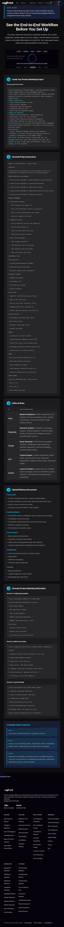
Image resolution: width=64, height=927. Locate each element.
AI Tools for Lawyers (38, 851)
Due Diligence (22, 840)
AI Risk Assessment (24, 907)
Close (2, 774)
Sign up (58, 3)
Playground (32, 3)
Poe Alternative (8, 912)
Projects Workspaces (53, 822)
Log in (51, 3)
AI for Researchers (38, 855)
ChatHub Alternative (9, 897)
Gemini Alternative (9, 908)
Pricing (47, 3)
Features (24, 3)
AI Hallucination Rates (25, 900)
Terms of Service (38, 922)
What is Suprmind (53, 826)
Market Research (23, 829)
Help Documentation (53, 819)
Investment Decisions (24, 825)
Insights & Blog (52, 837)
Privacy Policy (28, 922)
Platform (40, 3)
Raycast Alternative (9, 901)
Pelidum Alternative (9, 905)
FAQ (49, 848)
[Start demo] (32, 59)
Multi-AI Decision (23, 911)
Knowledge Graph (9, 835)
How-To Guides (52, 833)
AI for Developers (38, 858)
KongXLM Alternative (9, 894)
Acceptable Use (48, 922)
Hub (17, 3)
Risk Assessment (23, 832)
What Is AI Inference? (24, 904)
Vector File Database (9, 831)
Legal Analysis (23, 836)
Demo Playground (53, 830)
